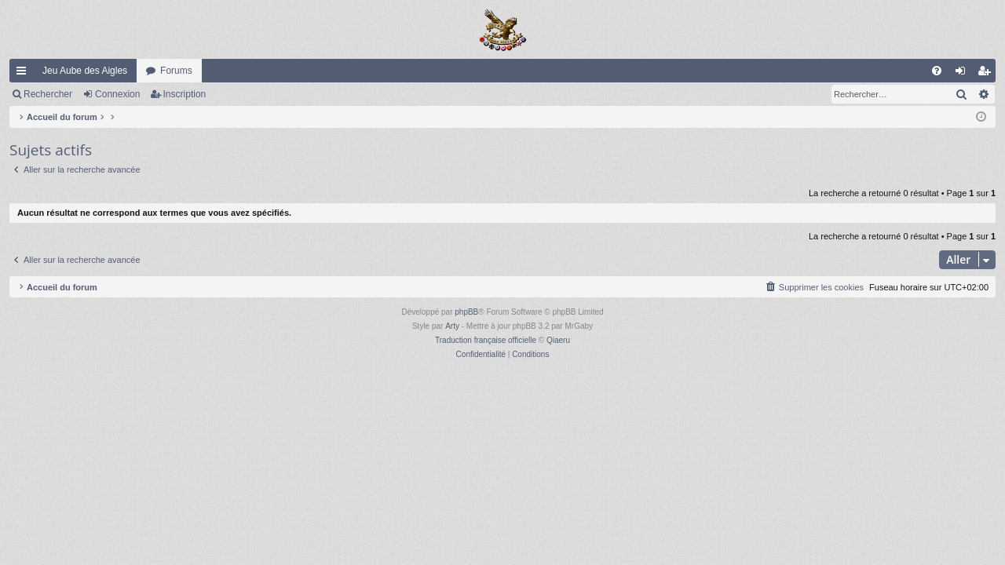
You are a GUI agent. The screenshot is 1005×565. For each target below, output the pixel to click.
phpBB (466, 312)
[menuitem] (936, 70)
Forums (176, 70)
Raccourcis (24, 73)
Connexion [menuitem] (964, 73)
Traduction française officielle (485, 340)
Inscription (184, 94)
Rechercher (48, 94)
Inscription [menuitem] (987, 73)
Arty (452, 326)
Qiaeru (558, 340)
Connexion (117, 94)
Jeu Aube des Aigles (84, 70)
